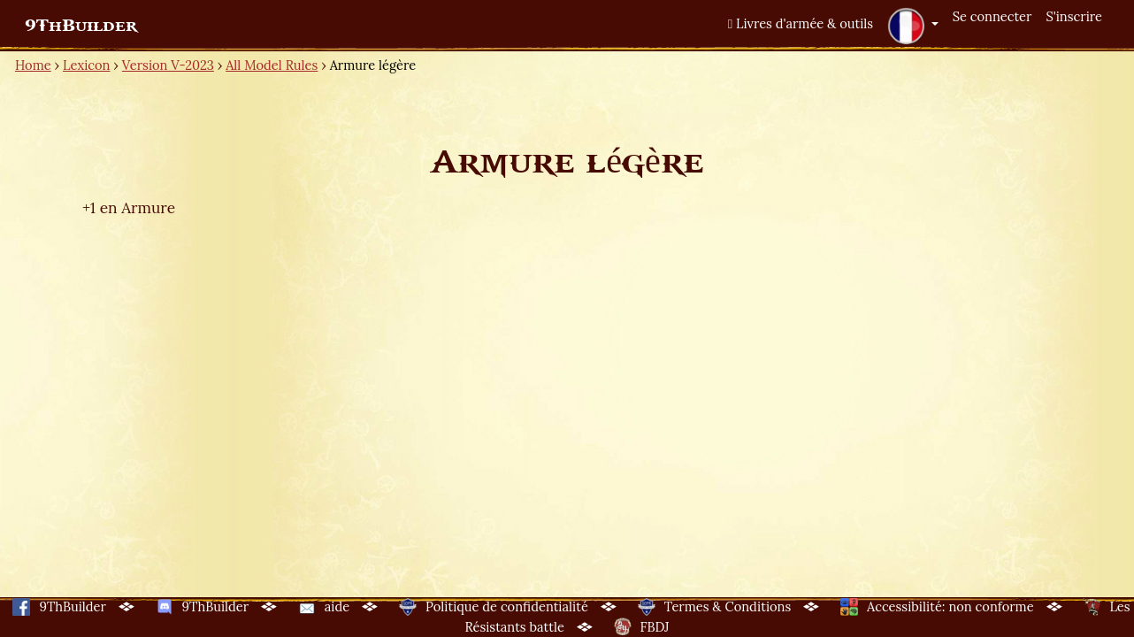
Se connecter (992, 16)
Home (33, 65)
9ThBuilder (81, 26)
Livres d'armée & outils (800, 23)
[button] (913, 25)
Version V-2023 (168, 65)
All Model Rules (272, 65)
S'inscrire (1074, 16)
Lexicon (86, 65)
